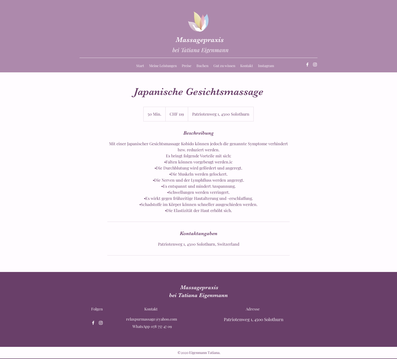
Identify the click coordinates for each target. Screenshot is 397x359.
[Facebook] (307, 64)
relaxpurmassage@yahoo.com (151, 319)
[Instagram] (314, 64)
